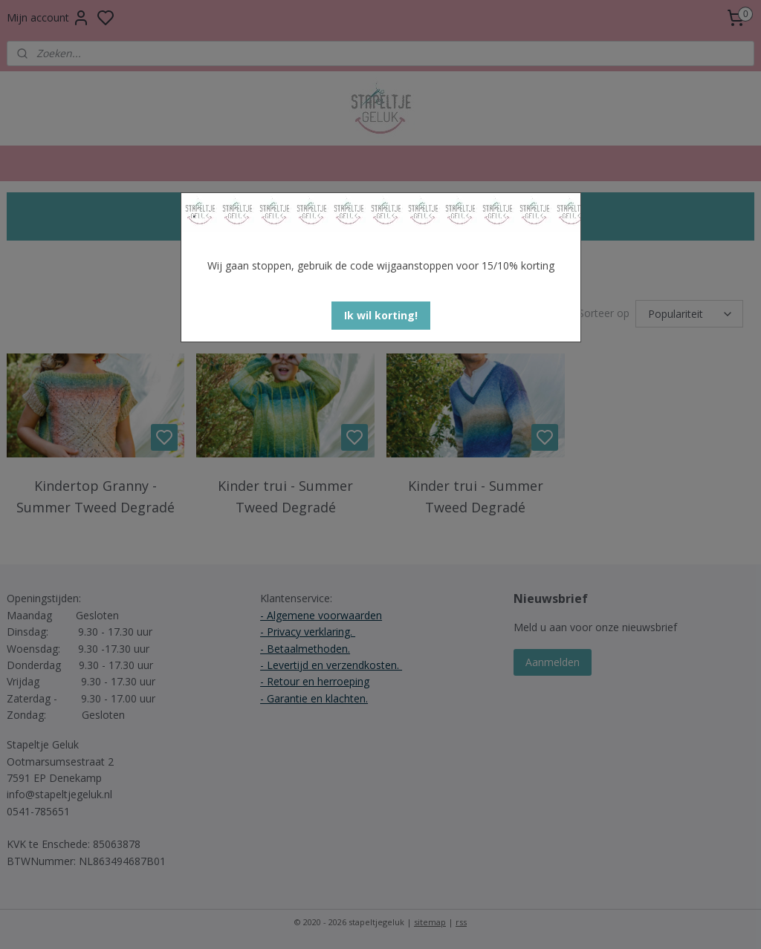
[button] (380, 315)
